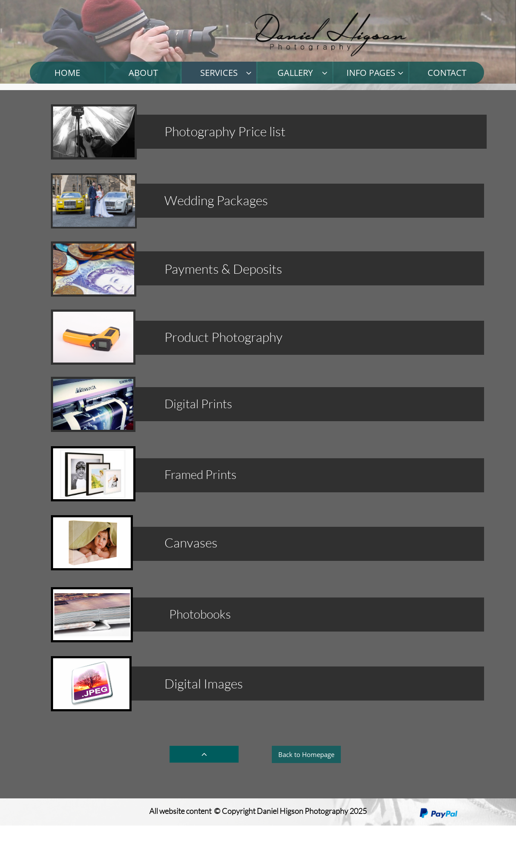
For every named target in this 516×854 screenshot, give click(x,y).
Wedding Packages (216, 200)
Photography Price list (225, 131)
